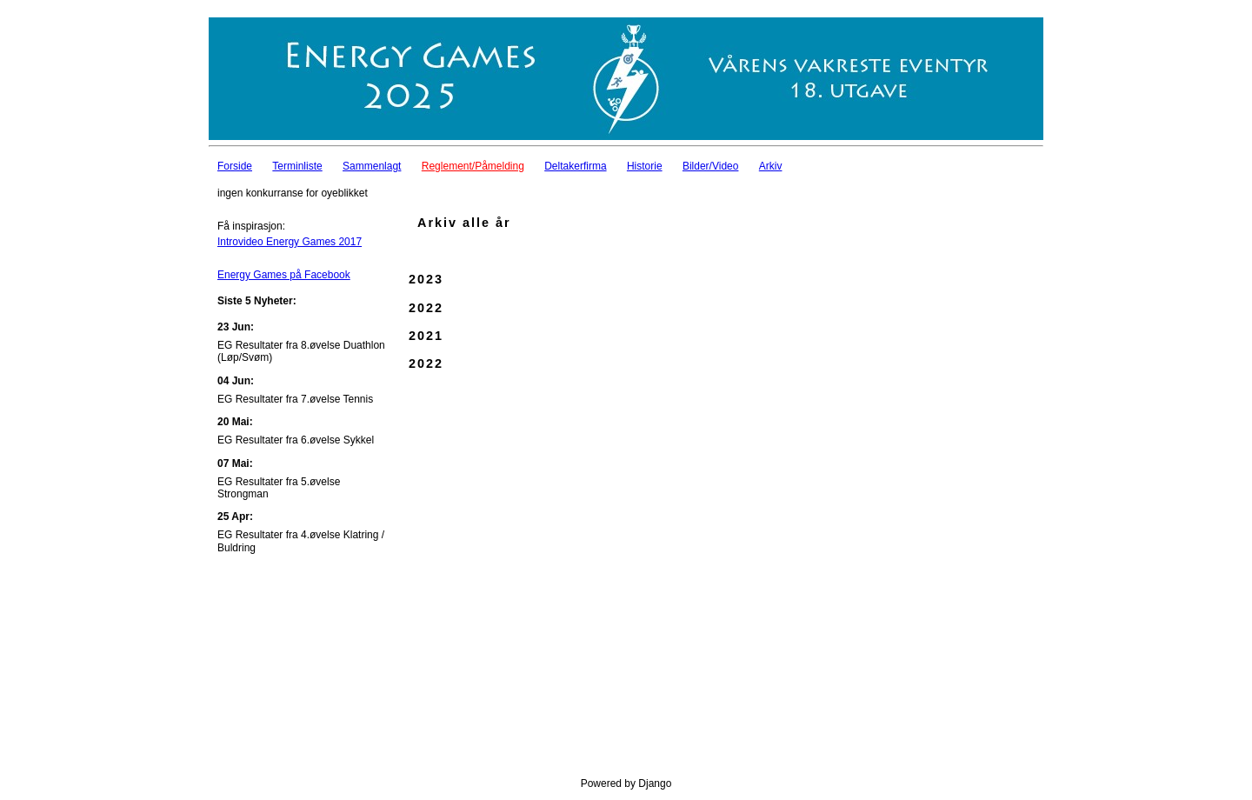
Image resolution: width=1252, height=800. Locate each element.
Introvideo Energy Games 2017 (289, 242)
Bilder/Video (711, 166)
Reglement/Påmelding (473, 166)
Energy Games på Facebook (283, 275)
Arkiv (770, 166)
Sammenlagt (372, 166)
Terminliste (297, 166)
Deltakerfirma (575, 166)
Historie (645, 166)
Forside (234, 166)
